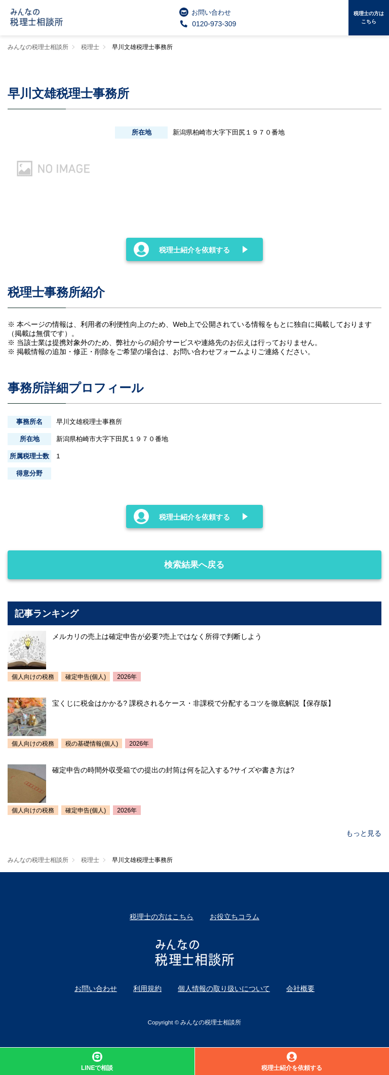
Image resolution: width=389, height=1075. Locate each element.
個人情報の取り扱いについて (224, 988)
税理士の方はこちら (369, 17)
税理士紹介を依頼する (182, 249)
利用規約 (147, 988)
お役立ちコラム (234, 917)
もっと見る (363, 833)
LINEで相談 (97, 1061)
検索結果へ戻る (116, 560)
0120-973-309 (208, 23)
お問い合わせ (205, 12)
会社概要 (300, 988)
